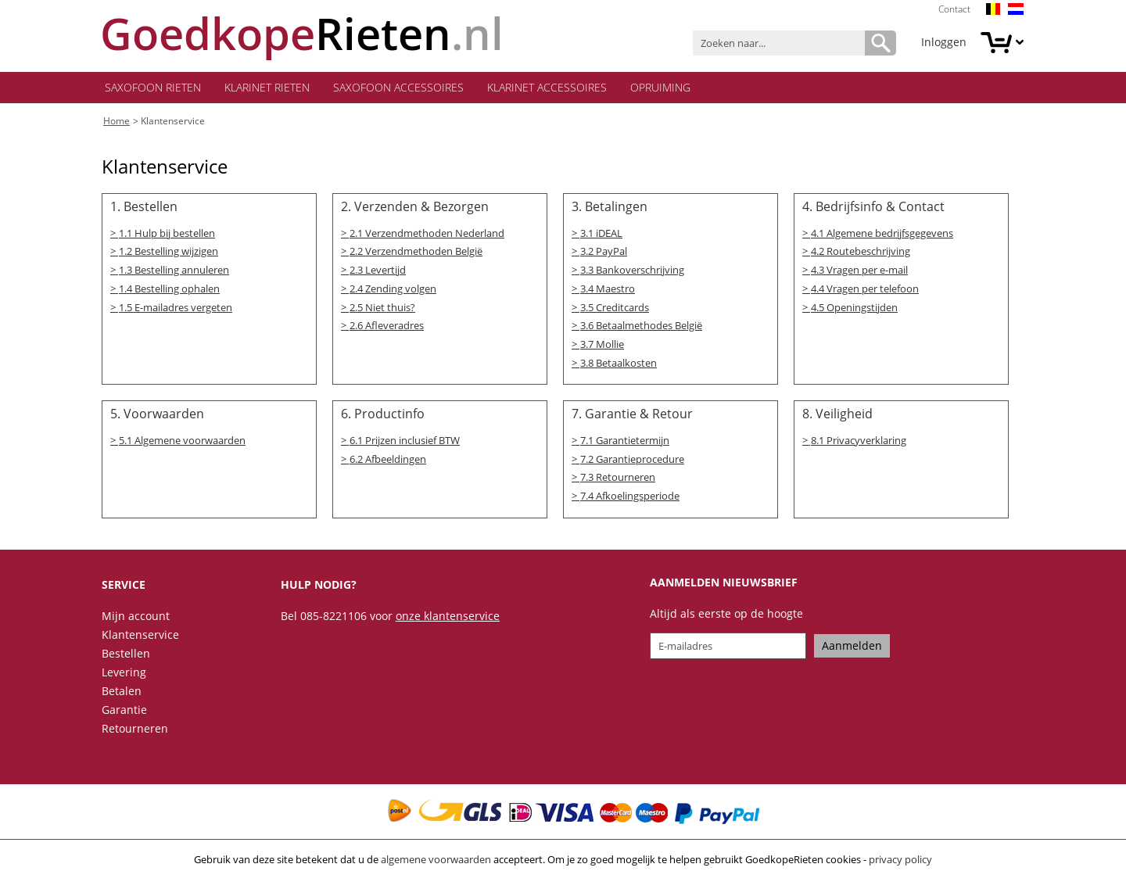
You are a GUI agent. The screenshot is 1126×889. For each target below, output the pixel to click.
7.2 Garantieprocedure (632, 464)
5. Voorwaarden (157, 418)
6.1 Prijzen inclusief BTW (405, 445)
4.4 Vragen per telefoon (865, 292)
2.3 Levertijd (378, 273)
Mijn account (136, 620)
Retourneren (135, 733)
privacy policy (900, 864)
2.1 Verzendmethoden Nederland (427, 235)
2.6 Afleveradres (387, 329)
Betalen (122, 695)
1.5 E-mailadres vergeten (175, 310)
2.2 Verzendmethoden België (416, 254)
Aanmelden (852, 650)
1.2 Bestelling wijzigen (168, 254)
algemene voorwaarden (436, 864)
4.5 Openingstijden (854, 310)
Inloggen (943, 41)
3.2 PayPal (603, 254)
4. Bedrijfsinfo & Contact (873, 208)
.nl (302, 33)
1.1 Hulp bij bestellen (167, 235)
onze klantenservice (448, 620)
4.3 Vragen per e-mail (859, 273)
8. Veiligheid (837, 418)
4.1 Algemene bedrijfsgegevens (882, 235)
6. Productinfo (383, 418)
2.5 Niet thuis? (382, 310)
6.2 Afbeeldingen (388, 464)
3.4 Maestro (607, 292)
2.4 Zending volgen (393, 292)
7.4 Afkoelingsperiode (630, 501)
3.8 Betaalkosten (618, 367)
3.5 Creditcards (614, 310)
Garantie (124, 714)
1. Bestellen (144, 208)
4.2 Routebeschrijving (860, 254)
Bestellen (126, 658)
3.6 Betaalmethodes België (641, 329)
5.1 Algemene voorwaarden (182, 445)
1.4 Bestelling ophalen (169, 292)
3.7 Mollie (602, 348)
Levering (124, 676)
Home (116, 122)
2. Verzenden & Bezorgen (415, 208)
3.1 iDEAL (601, 235)
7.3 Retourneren (617, 482)
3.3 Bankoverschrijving (632, 273)
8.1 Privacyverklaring (858, 445)
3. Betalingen (609, 208)
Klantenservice (173, 122)
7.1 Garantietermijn (624, 445)
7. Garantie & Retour (632, 418)
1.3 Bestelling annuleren (174, 273)
